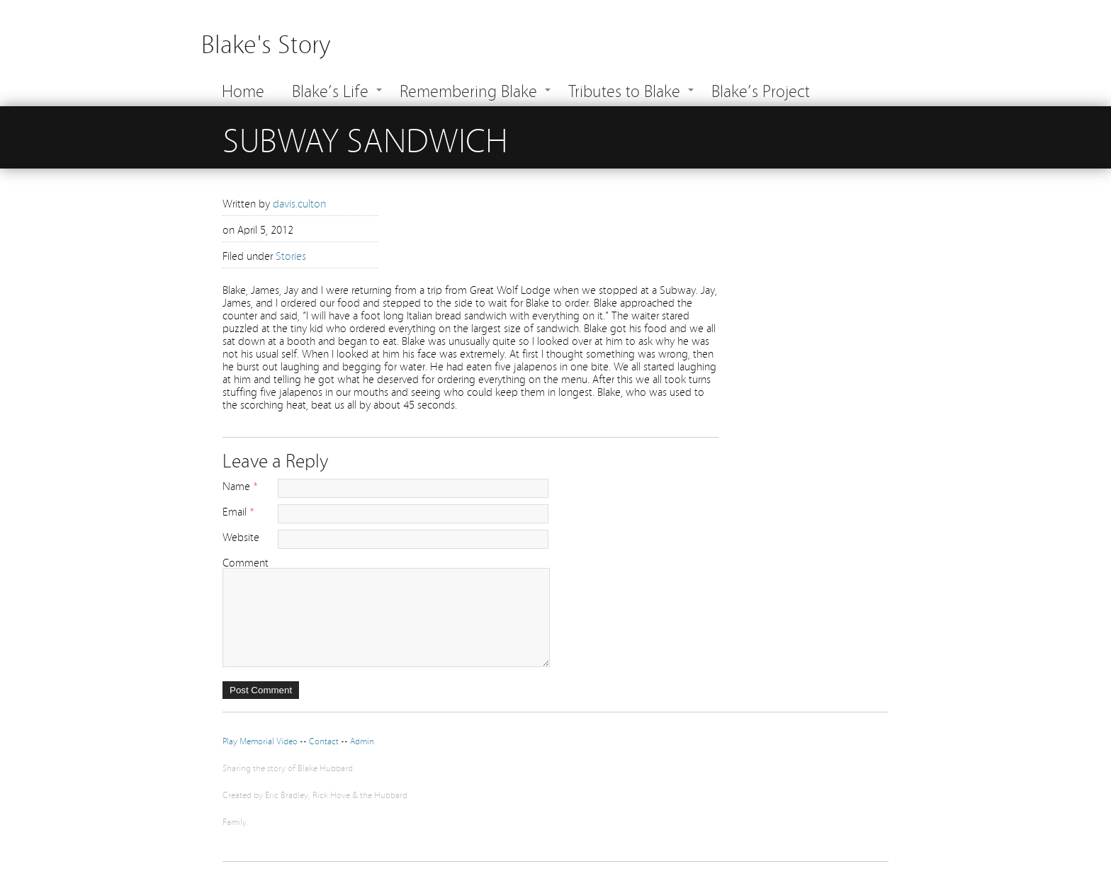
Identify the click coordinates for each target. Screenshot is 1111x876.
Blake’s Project (760, 89)
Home (243, 89)
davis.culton (299, 202)
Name (236, 485)
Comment (245, 561)
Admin (362, 740)
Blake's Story (265, 42)
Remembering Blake (468, 89)
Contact (325, 740)
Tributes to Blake (624, 89)
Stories (291, 255)
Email (234, 510)
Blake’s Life (330, 89)
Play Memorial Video (260, 740)
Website (240, 536)
